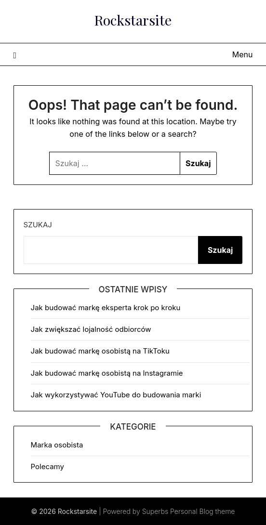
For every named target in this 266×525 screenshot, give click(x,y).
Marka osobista (57, 444)
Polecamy (47, 466)
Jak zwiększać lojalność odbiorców (91, 329)
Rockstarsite (133, 20)
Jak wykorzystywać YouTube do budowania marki (116, 394)
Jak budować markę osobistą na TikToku (100, 350)
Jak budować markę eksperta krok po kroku (106, 307)
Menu (242, 54)
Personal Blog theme (202, 511)
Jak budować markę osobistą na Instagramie (107, 373)
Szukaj (38, 224)
